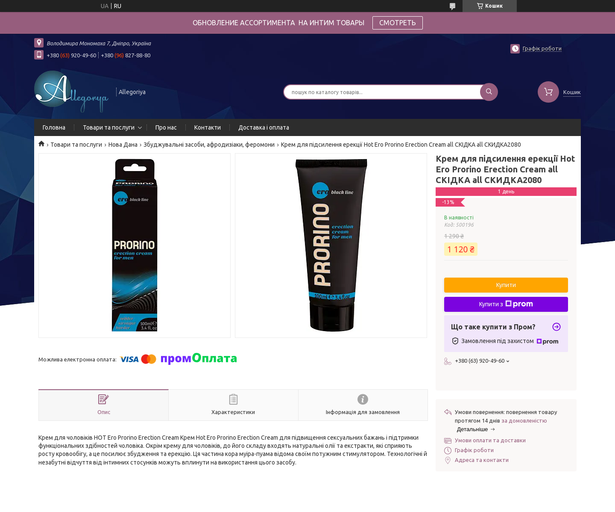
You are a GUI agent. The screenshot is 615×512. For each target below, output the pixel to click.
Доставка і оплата (263, 127)
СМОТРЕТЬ (397, 23)
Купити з (506, 304)
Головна (54, 127)
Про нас (166, 127)
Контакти (207, 127)
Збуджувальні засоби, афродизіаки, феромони (209, 144)
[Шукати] (489, 92)
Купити (506, 284)
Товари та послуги (109, 127)
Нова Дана (123, 144)
